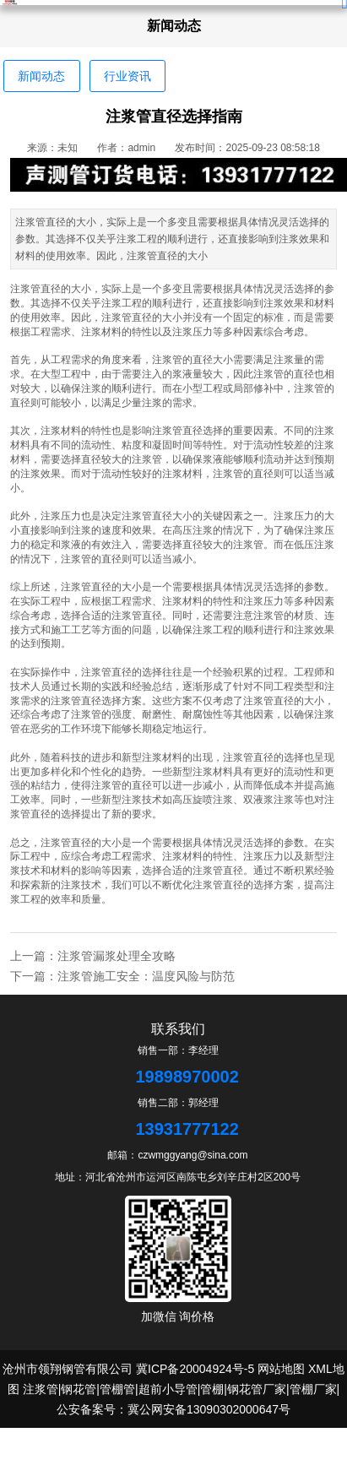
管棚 (212, 1389)
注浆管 (40, 1389)
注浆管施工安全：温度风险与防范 (146, 976)
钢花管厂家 (256, 1389)
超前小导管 (168, 1389)
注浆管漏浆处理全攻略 (116, 956)
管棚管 (117, 1389)
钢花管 (78, 1389)
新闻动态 (41, 76)
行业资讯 (127, 76)
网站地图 (281, 1369)
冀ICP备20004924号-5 (195, 1369)
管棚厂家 (313, 1389)
